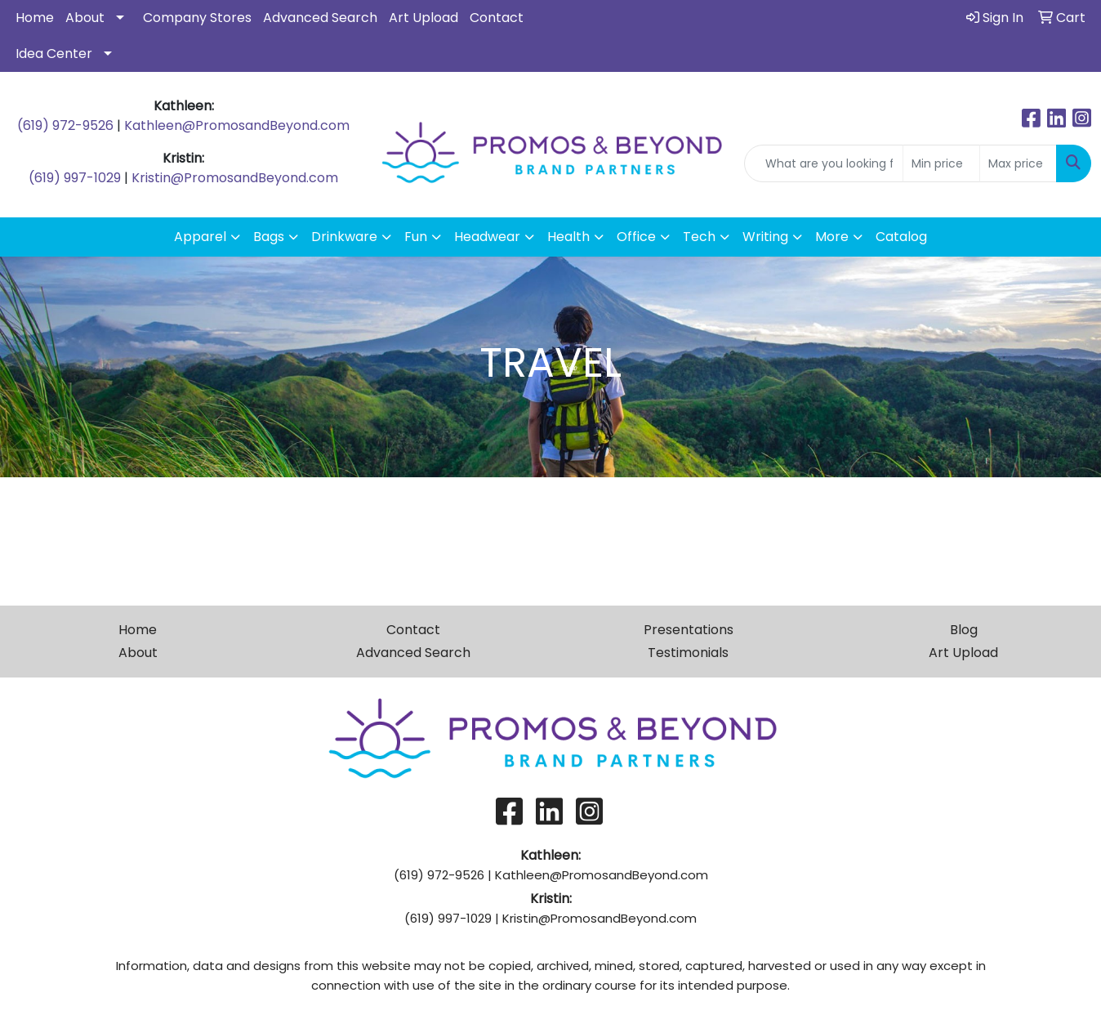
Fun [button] (415, 236)
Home (35, 17)
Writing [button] (765, 236)
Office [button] (636, 236)
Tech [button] (699, 236)
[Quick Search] (823, 163)
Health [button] (568, 236)
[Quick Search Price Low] (941, 163)
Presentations (688, 629)
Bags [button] (268, 236)
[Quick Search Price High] (1018, 163)
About (85, 17)
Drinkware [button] (344, 236)
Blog (964, 629)
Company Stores (197, 17)
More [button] (832, 236)
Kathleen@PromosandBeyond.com (237, 125)
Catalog (901, 236)
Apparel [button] (200, 236)
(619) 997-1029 (75, 177)
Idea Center (54, 53)
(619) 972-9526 (65, 125)
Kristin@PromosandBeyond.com (234, 177)
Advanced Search (320, 17)
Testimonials (688, 652)
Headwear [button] (487, 236)
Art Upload (423, 17)
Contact (497, 17)
